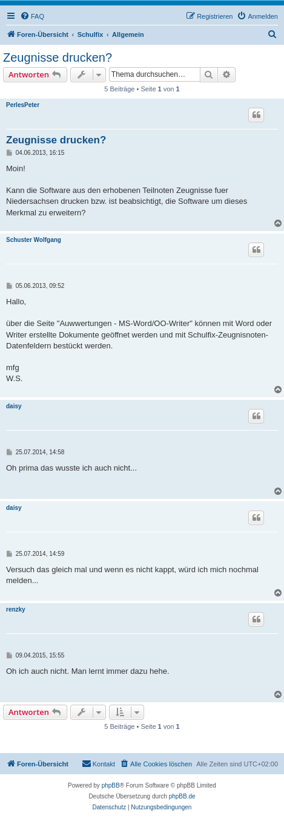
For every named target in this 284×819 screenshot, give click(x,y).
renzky (15, 609)
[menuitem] (32, 16)
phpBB (111, 785)
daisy (14, 406)
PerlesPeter (22, 105)
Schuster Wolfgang (33, 240)
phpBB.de (182, 796)
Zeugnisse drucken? (57, 57)
